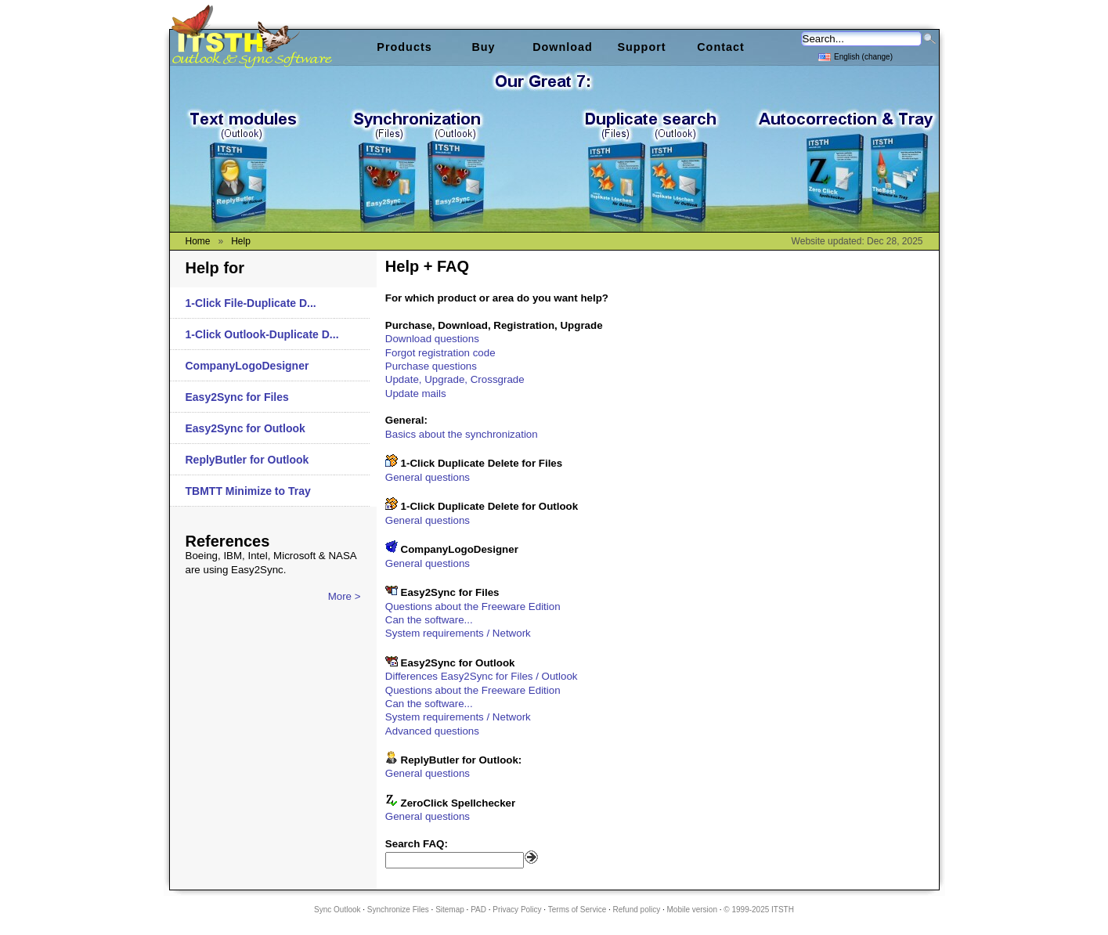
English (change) (855, 56)
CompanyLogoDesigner (247, 365)
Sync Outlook (337, 909)
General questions (427, 477)
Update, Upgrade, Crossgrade (455, 379)
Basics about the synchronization (461, 434)
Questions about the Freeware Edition (473, 606)
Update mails (415, 393)
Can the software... (429, 620)
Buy (483, 47)
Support (641, 47)
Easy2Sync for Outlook (245, 428)
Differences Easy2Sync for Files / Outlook (481, 676)
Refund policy (637, 909)
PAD (478, 909)
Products (404, 47)
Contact (721, 47)
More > (344, 596)
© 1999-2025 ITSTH (759, 909)
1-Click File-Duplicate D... (251, 303)
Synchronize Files (398, 909)
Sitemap (449, 909)
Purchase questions (431, 366)
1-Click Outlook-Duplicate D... (262, 334)
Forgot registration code (440, 353)
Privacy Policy (517, 909)
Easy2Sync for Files (237, 397)
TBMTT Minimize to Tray (248, 491)
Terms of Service (577, 909)
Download (562, 47)
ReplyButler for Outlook (247, 459)
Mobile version (691, 909)
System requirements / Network (458, 633)
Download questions (432, 339)
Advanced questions (432, 731)
